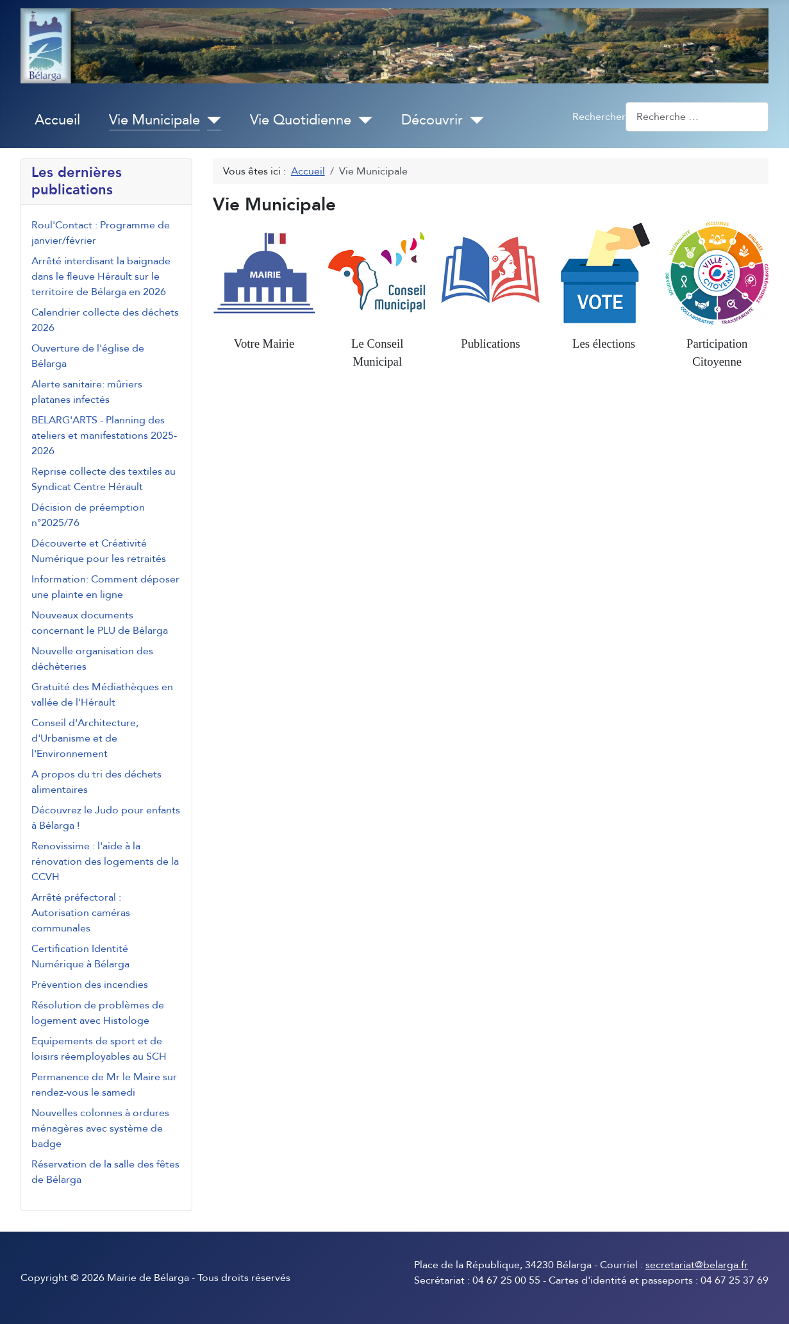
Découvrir (432, 120)
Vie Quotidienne (300, 120)
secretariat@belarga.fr (696, 1265)
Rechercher (599, 117)
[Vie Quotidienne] (361, 121)
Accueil (57, 120)
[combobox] (697, 116)
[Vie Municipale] (210, 121)
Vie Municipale (154, 120)
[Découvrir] (473, 121)
